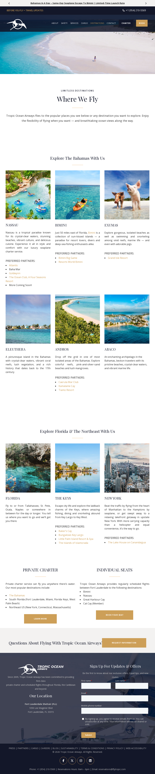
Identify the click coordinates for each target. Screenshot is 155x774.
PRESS (12, 763)
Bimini (91, 232)
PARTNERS (23, 763)
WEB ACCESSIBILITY (136, 763)
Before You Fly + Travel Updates (25, 10)
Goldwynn (14, 273)
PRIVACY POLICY (115, 763)
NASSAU (12, 225)
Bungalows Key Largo (71, 535)
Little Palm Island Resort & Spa (76, 539)
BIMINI (61, 225)
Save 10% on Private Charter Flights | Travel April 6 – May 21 (78, 3)
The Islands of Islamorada (73, 543)
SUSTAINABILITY (69, 763)
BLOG (55, 763)
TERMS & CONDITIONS (92, 763)
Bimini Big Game (68, 258)
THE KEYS (63, 498)
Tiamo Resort (66, 390)
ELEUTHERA (15, 349)
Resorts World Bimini (70, 262)
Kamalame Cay (67, 386)
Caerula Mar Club (68, 382)
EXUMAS (111, 225)
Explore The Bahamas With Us (77, 158)
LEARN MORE (40, 618)
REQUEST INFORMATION (124, 642)
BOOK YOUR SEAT (115, 615)
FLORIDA (13, 498)
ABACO (110, 349)
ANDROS (62, 349)
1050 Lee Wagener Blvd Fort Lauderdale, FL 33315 (41, 722)
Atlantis (13, 265)
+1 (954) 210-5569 (134, 10)
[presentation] (9, 3)
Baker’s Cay (65, 531)
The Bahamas (17, 595)
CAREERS (46, 763)
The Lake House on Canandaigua (127, 542)
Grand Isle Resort (118, 258)
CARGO (35, 763)
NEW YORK (112, 498)
